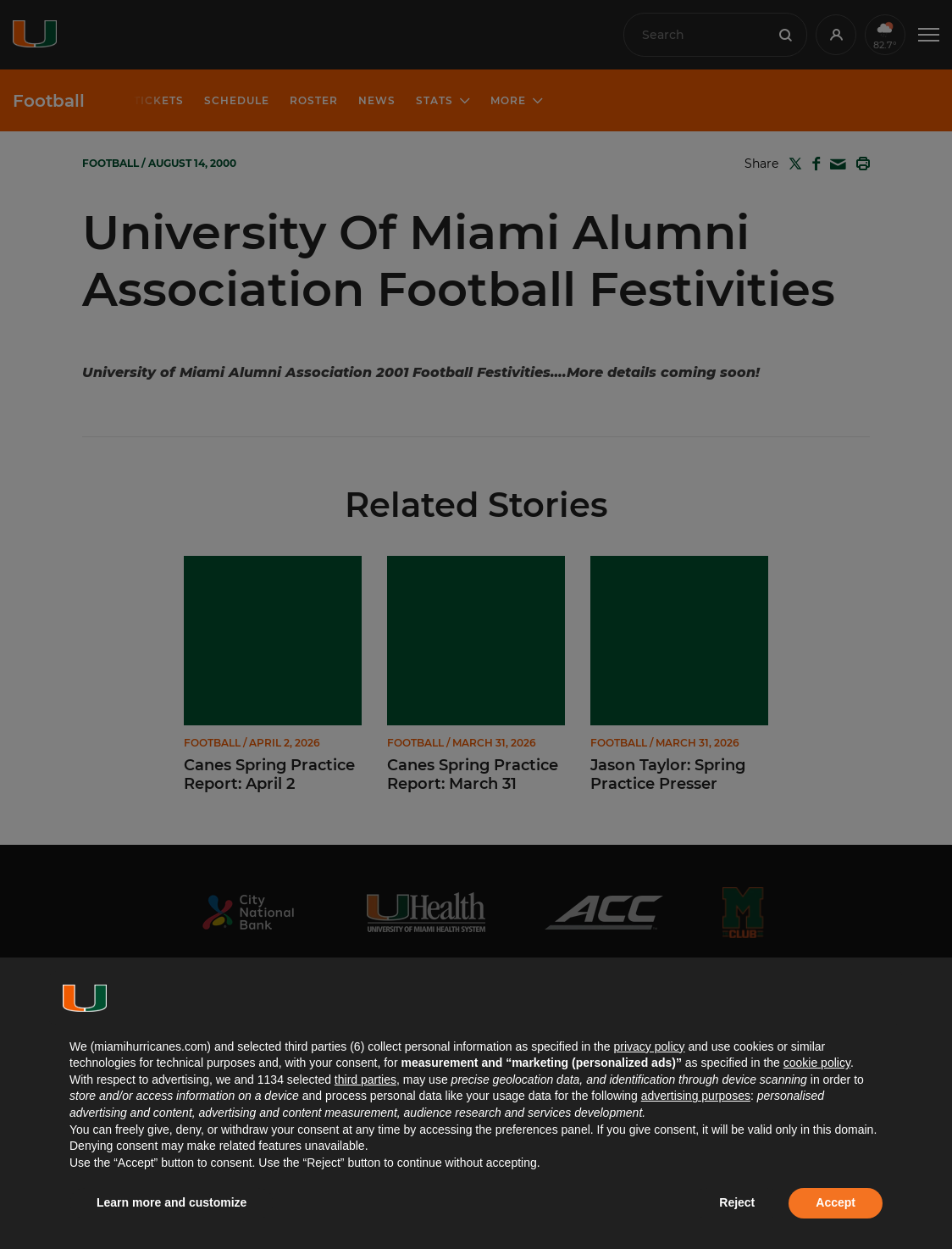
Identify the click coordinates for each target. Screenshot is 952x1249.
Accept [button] (835, 1202)
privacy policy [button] (648, 1046)
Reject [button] (737, 1202)
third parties (365, 1079)
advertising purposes (695, 1095)
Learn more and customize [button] (171, 1202)
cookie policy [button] (816, 1062)
